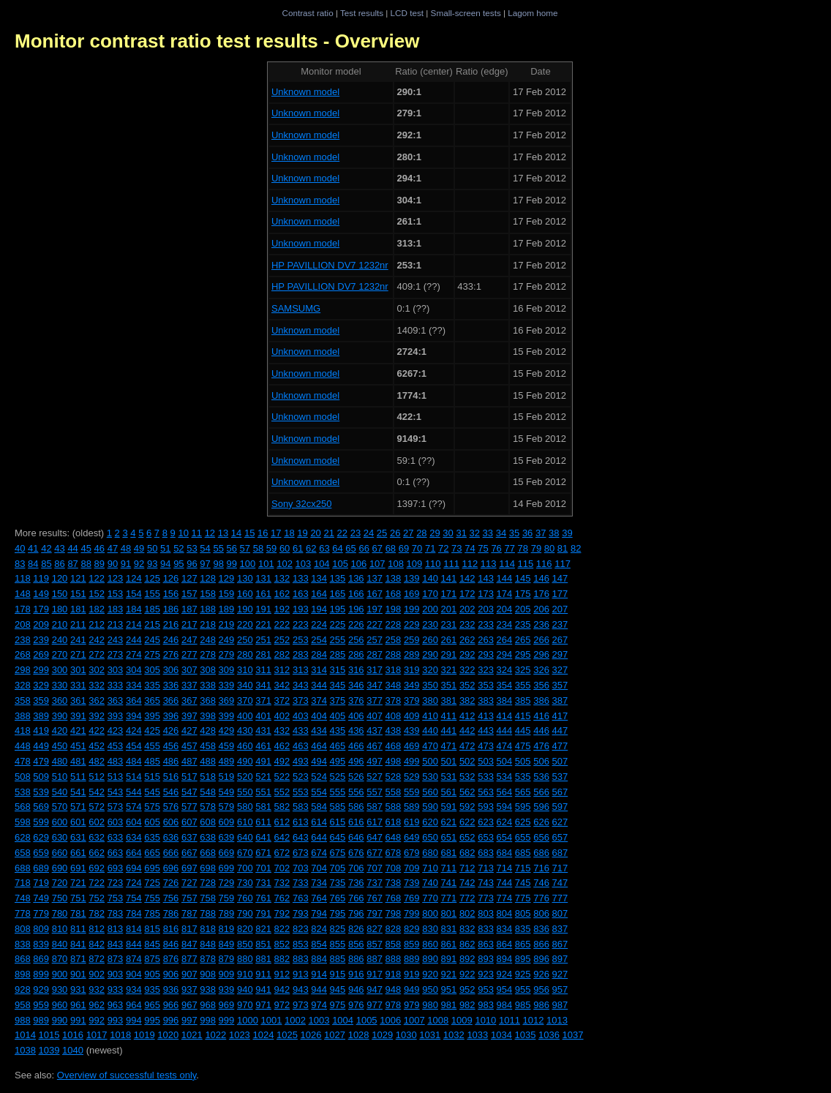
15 (249, 532)
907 (189, 974)
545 (152, 791)
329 (41, 685)
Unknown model (305, 91)
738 (394, 882)
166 (356, 593)
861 (449, 944)
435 (338, 730)
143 (486, 578)
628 (23, 837)
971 (263, 1004)
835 (523, 928)
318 (394, 669)
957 (560, 989)
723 (116, 882)
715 (523, 868)
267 (560, 639)
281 (263, 654)
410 (430, 715)
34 (501, 532)
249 (227, 639)
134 (319, 578)
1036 (549, 1034)
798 (394, 913)
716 (541, 868)
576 (171, 806)
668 (208, 852)
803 (486, 913)
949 (412, 989)
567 (560, 791)
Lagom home (532, 13)
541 (78, 791)
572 (97, 806)
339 (227, 685)
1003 (319, 1020)
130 (245, 578)
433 (301, 730)
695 (152, 868)
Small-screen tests (466, 13)
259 (412, 639)
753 (116, 898)
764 (319, 898)
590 (430, 806)
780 (60, 913)
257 (374, 639)
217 (189, 624)
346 (356, 685)
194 (319, 609)
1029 (382, 1034)
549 (227, 791)
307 (189, 669)
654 (505, 837)
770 (430, 898)
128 (208, 578)
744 (505, 882)
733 (301, 882)
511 (78, 776)
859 (412, 944)
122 (97, 578)
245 (152, 639)
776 (541, 898)
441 (449, 730)
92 (139, 563)
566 (541, 791)
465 (338, 745)
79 (536, 548)
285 (338, 654)
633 (116, 837)
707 (374, 868)
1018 (120, 1034)
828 (394, 928)
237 (560, 624)
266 (541, 639)
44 (72, 548)
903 (116, 974)
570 (60, 806)
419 (41, 730)
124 (134, 578)
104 (322, 563)
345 (338, 685)
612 (282, 821)
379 (412, 700)
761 (263, 898)
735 (338, 882)
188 (208, 609)
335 (152, 685)
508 (23, 776)
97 (205, 563)
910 (245, 974)
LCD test (407, 13)
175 (523, 593)
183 (116, 609)
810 (60, 928)
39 (567, 532)
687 (560, 852)
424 (134, 730)
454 (134, 745)
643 (301, 837)
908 (208, 974)
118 (23, 578)
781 (78, 913)
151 (78, 593)
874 (134, 958)
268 (23, 654)
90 (113, 563)
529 (412, 776)
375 (338, 700)
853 (301, 944)
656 (541, 837)
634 (134, 837)
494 (319, 761)
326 (541, 669)
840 (60, 944)
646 (356, 837)
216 (171, 624)
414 (505, 715)
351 (449, 685)
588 (394, 806)
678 (394, 852)
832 (467, 928)
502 (467, 761)
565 (523, 791)
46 (99, 548)
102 (285, 563)
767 (374, 898)
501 (449, 761)
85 (46, 563)
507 (560, 761)
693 (116, 868)
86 (59, 563)
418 (23, 730)
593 (486, 806)
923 (486, 974)
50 (152, 548)
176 (541, 593)
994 (134, 1020)
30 (448, 532)
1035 (524, 1034)
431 (263, 730)
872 (97, 958)
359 (41, 700)
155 (152, 593)
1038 (25, 1050)
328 (23, 685)
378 (394, 700)
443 (486, 730)
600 (60, 821)
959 (41, 1004)
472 (467, 745)
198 (394, 609)
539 (41, 791)
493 (301, 761)
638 (208, 837)
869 (41, 958)
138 (394, 578)
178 (23, 609)
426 (171, 730)
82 (576, 548)
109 (415, 563)
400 (245, 715)
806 (541, 913)
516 (171, 776)
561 (449, 791)
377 (374, 700)
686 (541, 852)
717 (560, 868)
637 (189, 837)
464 (319, 745)
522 (282, 776)
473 (486, 745)
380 (430, 700)
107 (377, 563)
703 (301, 868)
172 (467, 593)
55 (218, 548)
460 (245, 745)
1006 (390, 1020)
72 (443, 548)
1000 (247, 1020)
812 (97, 928)
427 (189, 730)
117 (562, 563)
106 (359, 563)
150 (60, 593)
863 (486, 944)
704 (319, 868)
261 (449, 639)
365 (152, 700)
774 (505, 898)
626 (541, 821)
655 (523, 837)
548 (208, 791)
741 (449, 882)
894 (505, 958)
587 (374, 806)
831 (449, 928)
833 (486, 928)
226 (356, 624)
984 (505, 1004)
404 (319, 715)
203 (486, 609)
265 (523, 639)
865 (523, 944)
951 (449, 989)
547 (189, 791)
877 (189, 958)
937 (189, 989)
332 (97, 685)
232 (467, 624)
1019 (144, 1034)
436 (356, 730)
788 (208, 913)
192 (282, 609)
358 (23, 700)
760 (245, 898)
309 (227, 669)
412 (467, 715)
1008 (437, 1020)
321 (449, 669)
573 (116, 806)
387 (560, 700)
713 (486, 868)
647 (374, 837)
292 (467, 654)
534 (505, 776)
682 (467, 852)
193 (301, 609)
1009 (462, 1020)
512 (97, 776)
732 (282, 882)
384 (505, 700)
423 (116, 730)
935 (152, 989)
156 (171, 593)
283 (301, 654)
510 (60, 776)
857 (374, 944)
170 (430, 593)
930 (60, 989)
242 (97, 639)
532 (467, 776)
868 (23, 958)
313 (301, 669)
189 (227, 609)
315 (338, 669)
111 (451, 563)
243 (116, 639)
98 (218, 563)
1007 (414, 1020)
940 (245, 989)
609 (227, 821)
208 (23, 624)
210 (60, 624)
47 (113, 548)
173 (486, 593)
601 (78, 821)
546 (171, 791)
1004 (342, 1020)
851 (263, 944)
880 (245, 958)
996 (171, 1020)
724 (134, 882)
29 (434, 532)
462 (282, 745)
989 (41, 1020)
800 (430, 913)
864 (505, 944)
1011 (509, 1020)
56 (232, 548)
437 (374, 730)
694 (134, 868)
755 (152, 898)
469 (412, 745)
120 (60, 578)
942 (282, 989)
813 (116, 928)
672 (282, 852)
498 (394, 761)
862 (467, 944)
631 (78, 837)
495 (338, 761)
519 (227, 776)
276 (171, 654)
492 (282, 761)
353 (486, 685)
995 (152, 1020)
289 (412, 654)
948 (394, 989)
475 (523, 745)
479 (41, 761)
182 (97, 609)
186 (171, 609)
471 (449, 745)
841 (78, 944)
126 (171, 578)
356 (541, 685)
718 (23, 882)
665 (152, 852)
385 (523, 700)
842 (97, 944)
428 (208, 730)
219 (227, 624)
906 (171, 974)
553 (301, 791)
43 (59, 548)
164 (319, 593)
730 (245, 882)
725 (152, 882)
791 (263, 913)
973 (301, 1004)
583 (301, 806)
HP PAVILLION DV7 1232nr (329, 265)
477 (560, 745)
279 (227, 654)
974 (319, 1004)
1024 (263, 1034)
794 (319, 913)
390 (60, 715)
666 (171, 852)
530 (430, 776)
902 (97, 974)
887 (374, 958)
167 (374, 593)
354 (505, 685)
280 (245, 654)
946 (356, 989)
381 (449, 700)
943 (301, 989)
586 (356, 806)
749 (41, 898)
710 (430, 868)
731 (263, 882)
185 (152, 609)
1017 (97, 1034)
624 (505, 821)
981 (449, 1004)
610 (245, 821)
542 (97, 791)
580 (245, 806)
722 (97, 882)
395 (152, 715)
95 (178, 563)
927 (560, 974)
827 (374, 928)
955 (523, 989)
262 (467, 639)
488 (208, 761)
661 (78, 852)
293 (486, 654)
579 (227, 806)
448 (23, 745)
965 (152, 1004)
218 (208, 624)
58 (258, 548)
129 (227, 578)
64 (337, 548)
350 (430, 685)
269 (41, 654)
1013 (557, 1020)
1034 (501, 1034)
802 (467, 913)
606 (171, 821)
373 (301, 700)
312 (282, 669)
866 (541, 944)
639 (227, 837)
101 (266, 563)
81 (562, 548)
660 (60, 852)
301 (78, 669)
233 (486, 624)
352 (467, 685)
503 (486, 761)
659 (41, 852)
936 (171, 989)
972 (282, 1004)
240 (60, 639)
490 (245, 761)
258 (394, 639)
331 (78, 685)
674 (319, 852)
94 (165, 563)
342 (282, 685)
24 (369, 532)
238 (23, 639)
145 (523, 578)
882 (282, 958)
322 (467, 669)
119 (41, 578)
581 (263, 806)
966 (171, 1004)
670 (245, 852)
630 (60, 837)
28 (421, 532)
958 (23, 1004)
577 (189, 806)
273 (116, 654)
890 (430, 958)
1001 (271, 1020)
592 (467, 806)
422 (97, 730)
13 (223, 532)
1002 (295, 1020)
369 (227, 700)
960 (60, 1004)
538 (23, 791)
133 (301, 578)
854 (319, 944)
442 (467, 730)
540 (60, 791)
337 (189, 685)
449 (41, 745)
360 (60, 700)
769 (412, 898)
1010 (485, 1020)
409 (412, 715)
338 (208, 685)
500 (430, 761)
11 (197, 532)
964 (134, 1004)
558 (394, 791)
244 (134, 639)
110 (433, 563)
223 (301, 624)
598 (23, 821)
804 (505, 913)
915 (338, 974)
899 (41, 974)
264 (505, 639)
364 (134, 700)
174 (505, 593)
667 (189, 852)
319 (412, 669)
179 (41, 609)
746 (541, 882)
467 (374, 745)
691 (78, 868)
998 (208, 1020)
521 (263, 776)
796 (356, 913)
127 (189, 578)
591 (449, 806)
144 (505, 578)
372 (282, 700)
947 (374, 989)
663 (116, 852)
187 (189, 609)
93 (152, 563)
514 (134, 776)
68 (391, 548)
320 (430, 669)
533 (486, 776)
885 (338, 958)
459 (227, 745)
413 (486, 715)
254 (319, 639)
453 (116, 745)
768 (394, 898)
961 (78, 1004)
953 (486, 989)
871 (78, 958)
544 (134, 791)
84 (33, 563)
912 (282, 974)
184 (134, 609)
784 (134, 913)
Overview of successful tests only (127, 1075)
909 (227, 974)
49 (139, 548)
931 (78, 989)
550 (245, 791)
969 (227, 1004)
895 (523, 958)
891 (449, 958)
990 (60, 1020)
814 (134, 928)
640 (245, 837)
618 (394, 821)
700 (245, 868)
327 (560, 669)
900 (60, 974)
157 (189, 593)
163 (301, 593)
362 (97, 700)
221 (263, 624)
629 (41, 837)
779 (41, 913)
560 (430, 791)
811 (78, 928)
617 (374, 821)
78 (523, 548)
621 (449, 821)
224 (319, 624)
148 (23, 593)
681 (449, 852)
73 (456, 548)
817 (189, 928)
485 (152, 761)
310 (245, 669)
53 (192, 548)
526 (356, 776)
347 (374, 685)
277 (189, 654)
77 (509, 548)
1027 (334, 1034)
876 (171, 958)
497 (374, 761)
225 (338, 624)
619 (412, 821)
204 (505, 609)
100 (248, 563)
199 (412, 609)
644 (319, 837)
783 (116, 913)
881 (263, 958)
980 (430, 1004)
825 (338, 928)
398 (208, 715)
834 (505, 928)
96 (192, 563)
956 (541, 989)
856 (356, 944)
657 (560, 837)
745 (523, 882)
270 (60, 654)
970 (245, 1004)
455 (152, 745)
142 (467, 578)
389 (41, 715)
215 (152, 624)
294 (505, 654)
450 (60, 745)
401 (263, 715)
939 (227, 989)
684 (505, 852)
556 (356, 791)
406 (356, 715)
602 (97, 821)
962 (97, 1004)
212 (97, 624)
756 (171, 898)
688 (23, 868)
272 (97, 654)
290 (430, 654)
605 (152, 821)
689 (41, 868)
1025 (287, 1034)
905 (152, 974)
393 (116, 715)
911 (263, 974)
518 (208, 776)
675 (338, 852)
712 (467, 868)
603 (116, 821)
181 (78, 609)
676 (356, 852)
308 (208, 669)
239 (41, 639)
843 (116, 944)
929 (41, 989)
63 (324, 548)
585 (338, 806)
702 (282, 868)
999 (227, 1020)
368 (208, 700)
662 (97, 852)
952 (467, 989)
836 (541, 928)
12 (210, 532)
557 (374, 791)
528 (394, 776)
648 (394, 837)
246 (171, 639)
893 (486, 958)
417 (560, 715)
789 (227, 913)
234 (505, 624)
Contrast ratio (307, 13)
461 (263, 745)
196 (356, 609)
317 (374, 669)
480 (60, 761)
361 (78, 700)
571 (78, 806)
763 (301, 898)
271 (78, 654)
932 (97, 989)
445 (523, 730)
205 (523, 609)
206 (541, 609)
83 (20, 563)
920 (430, 974)
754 (134, 898)
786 (171, 913)
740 (430, 882)
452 (97, 745)
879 (227, 958)
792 (282, 913)
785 (152, 913)
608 (208, 821)
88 (85, 563)
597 (560, 806)
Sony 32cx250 (301, 503)
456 (171, 745)
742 (467, 882)
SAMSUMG (295, 308)
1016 (72, 1034)
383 (486, 700)
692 (97, 868)
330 (60, 685)
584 (319, 806)
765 (338, 898)
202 (467, 609)
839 (41, 944)
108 (396, 563)
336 (171, 685)
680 (430, 852)
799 (412, 913)
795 (338, 913)
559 (412, 791)
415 (523, 715)
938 (208, 989)
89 (99, 563)
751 (78, 898)
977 (374, 1004)
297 (560, 654)
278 (208, 654)
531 (449, 776)
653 (486, 837)
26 (395, 532)
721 (78, 882)
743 (486, 882)
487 (189, 761)
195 (338, 609)
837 (560, 928)
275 (152, 654)
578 (208, 806)
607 (189, 821)
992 (97, 1020)
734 (319, 882)
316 (356, 669)
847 (189, 944)
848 (208, 944)
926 (541, 974)
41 (33, 548)
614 (319, 821)
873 (116, 958)
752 (97, 898)
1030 (406, 1034)
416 (541, 715)
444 (505, 730)
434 (319, 730)
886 (356, 958)
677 (374, 852)
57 (245, 548)
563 (486, 791)
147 (560, 578)
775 (523, 898)
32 (475, 532)
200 (430, 609)
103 (304, 563)
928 (23, 989)
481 (78, 761)
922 (467, 974)
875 (152, 958)
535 (523, 776)
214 (134, 624)
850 (245, 944)
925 (523, 974)
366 (171, 700)
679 (412, 852)
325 (523, 669)
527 (374, 776)
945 (338, 989)
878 (208, 958)
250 (245, 639)
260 (430, 639)
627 (560, 821)
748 (23, 898)
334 (134, 685)
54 (205, 548)
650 (430, 837)
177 (560, 593)
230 (430, 624)
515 (152, 776)
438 (394, 730)
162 (282, 593)
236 (541, 624)
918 (394, 974)
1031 (429, 1034)
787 (189, 913)
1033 (477, 1034)
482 (97, 761)
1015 (49, 1034)
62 (311, 548)
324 (505, 669)
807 (560, 913)
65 (350, 548)
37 (540, 532)
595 (523, 806)
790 (245, 913)
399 (227, 715)
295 (523, 654)
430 (245, 730)
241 (78, 639)
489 (227, 761)
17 (276, 532)
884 (319, 958)
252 (282, 639)
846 (171, 944)
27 (408, 532)
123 (116, 578)
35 (514, 532)
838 (23, 944)
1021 (192, 1034)
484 (134, 761)
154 (134, 593)
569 (41, 806)
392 (97, 715)
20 (315, 532)
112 (470, 563)
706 (356, 868)
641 (263, 837)
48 (126, 548)
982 (467, 1004)
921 (449, 974)
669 (227, 852)
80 (549, 548)
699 (227, 868)
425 (152, 730)
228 (394, 624)
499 (412, 761)
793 (301, 913)
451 (78, 745)
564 (505, 791)
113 (489, 563)
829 (412, 928)
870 (60, 958)
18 (289, 532)
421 (78, 730)
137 (374, 578)
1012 (533, 1020)
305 (152, 669)
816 (171, 928)
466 (356, 745)
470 (430, 745)
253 (301, 639)
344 (319, 685)
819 (227, 928)
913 (301, 974)
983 (486, 1004)
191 (263, 609)
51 (165, 548)
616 (356, 821)
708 (394, 868)
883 (301, 958)
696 (171, 868)
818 (208, 928)
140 (430, 578)
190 (245, 609)
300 (60, 669)
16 (262, 532)
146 (541, 578)
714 (505, 868)
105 (340, 563)
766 (356, 898)
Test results (361, 13)
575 (152, 806)
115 (526, 563)
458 (208, 745)
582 (282, 806)
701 (263, 868)
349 (412, 685)
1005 (366, 1020)
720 (60, 882)
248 (208, 639)
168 (394, 593)
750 (60, 898)
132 (282, 578)
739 (412, 882)
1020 (167, 1034)
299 (41, 669)
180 (60, 609)
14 (236, 532)
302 (97, 669)
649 (412, 837)
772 (467, 898)
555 (338, 791)
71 (430, 548)
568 (23, 806)
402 (282, 715)
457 (189, 745)
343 (301, 685)
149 (41, 593)
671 (263, 852)
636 (171, 837)
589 (412, 806)
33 (488, 532)
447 (560, 730)
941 (263, 989)
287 (374, 654)
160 (245, 593)
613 (301, 821)
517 (189, 776)
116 (544, 563)
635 (152, 837)
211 (78, 624)
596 (541, 806)
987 (560, 1004)
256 (356, 639)
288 (394, 654)
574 (134, 806)
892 (467, 958)
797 (374, 913)
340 (245, 685)
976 (356, 1004)
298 (23, 669)
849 (227, 944)
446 (541, 730)
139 (412, 578)
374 (319, 700)
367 (189, 700)
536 (541, 776)
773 (486, 898)
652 (467, 837)
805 (523, 913)
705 (338, 868)
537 (560, 776)
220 (245, 624)
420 (60, 730)
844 (134, 944)
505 (523, 761)
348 (394, 685)
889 (412, 958)
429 (227, 730)
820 (245, 928)
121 (78, 578)
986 (541, 1004)
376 (356, 700)
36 (527, 532)
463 (301, 745)
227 (374, 624)
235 (523, 624)
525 (338, 776)
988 (23, 1020)
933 (116, 989)
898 (23, 974)
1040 (72, 1050)
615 (338, 821)
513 (116, 776)
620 (430, 821)
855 (338, 944)
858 (394, 944)
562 (467, 791)
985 (523, 1004)
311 (263, 669)
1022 (215, 1034)
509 (41, 776)
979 (412, 1004)
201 (449, 609)
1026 (311, 1034)
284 (319, 654)
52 (178, 548)
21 (328, 532)
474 (505, 745)
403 (301, 715)
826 (356, 928)
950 (430, 989)
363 (116, 700)
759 (227, 898)
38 (554, 532)
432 (282, 730)
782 (97, 913)
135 (338, 578)
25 (382, 532)
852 (282, 944)
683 (486, 852)
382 (467, 700)
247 (189, 639)
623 (486, 821)
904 (134, 974)
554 (319, 791)
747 (560, 882)
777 (560, 898)
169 (412, 593)
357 (560, 685)
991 (78, 1020)
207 (560, 609)
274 (134, 654)
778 (23, 913)
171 (449, 593)
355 (523, 685)
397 (189, 715)
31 (461, 532)
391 (78, 715)
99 (232, 563)
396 (171, 715)
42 (46, 548)
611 (263, 821)
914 (319, 974)
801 (449, 913)
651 (449, 837)
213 (116, 624)
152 (97, 593)
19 (302, 532)
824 (319, 928)
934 (134, 989)
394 (134, 715)
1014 (25, 1034)
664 (134, 852)
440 (430, 730)
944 (319, 989)
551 (263, 791)
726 (171, 882)
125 (152, 578)
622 (467, 821)
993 (116, 1020)
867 (560, 944)
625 (523, 821)
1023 (239, 1034)
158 (208, 593)
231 (449, 624)
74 (470, 548)
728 (208, 882)
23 (355, 532)
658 (23, 852)
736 (356, 882)
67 (377, 548)
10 (183, 532)
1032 (454, 1034)
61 (298, 548)
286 (356, 654)
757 (189, 898)
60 (284, 548)
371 (263, 700)
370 (245, 700)
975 (338, 1004)
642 (282, 837)
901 (78, 974)
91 (126, 563)
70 (417, 548)
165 (338, 593)
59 (271, 548)
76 (496, 548)
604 (134, 821)
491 (263, 761)
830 (430, 928)
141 (449, 578)
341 (263, 685)
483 (116, 761)
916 (356, 974)
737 (374, 882)
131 (263, 578)
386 (541, 700)
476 (541, 745)
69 (404, 548)
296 (541, 654)
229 (412, 624)
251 (263, 639)
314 (319, 669)
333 (116, 685)
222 (282, 624)
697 (189, 868)
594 (505, 806)
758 (208, 898)
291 (449, 654)
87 (72, 563)
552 (282, 791)
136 (356, 578)
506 (541, 761)
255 (338, 639)
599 (41, 821)
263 (486, 639)
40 (20, 548)
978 (394, 1004)
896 (541, 958)
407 (374, 715)
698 (208, 868)
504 (505, 761)
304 (134, 669)
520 (245, 776)
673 (301, 852)
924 (505, 974)
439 (412, 730)
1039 (49, 1050)
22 (342, 532)
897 (560, 958)
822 (282, 928)
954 (505, 989)
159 (227, 593)
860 (430, 944)
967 (189, 1004)
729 (227, 882)
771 (449, 898)
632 (97, 837)
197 (374, 609)
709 (412, 868)
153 (116, 593)
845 (152, 944)
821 (263, 928)
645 (338, 837)
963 (116, 1004)
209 (41, 624)
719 (41, 882)
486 (171, 761)
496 (356, 761)
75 (483, 548)
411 (449, 715)
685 (523, 852)
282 (282, 654)
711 (449, 868)
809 (41, 928)
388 (23, 715)
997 (189, 1020)
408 (394, 715)
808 (23, 928)
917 (374, 974)
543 (116, 791)
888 (394, 958)
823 (301, 928)
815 (152, 928)
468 (394, 745)
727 (189, 882)
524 (319, 776)
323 (486, 669)
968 (208, 1004)
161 (263, 593)
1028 (358, 1034)
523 (301, 776)
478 (23, 761)
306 (171, 669)
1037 (573, 1034)
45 (85, 548)
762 (282, 898)
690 (60, 868)
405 (338, 715)
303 (116, 669)
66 (363, 548)
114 (507, 563)
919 (412, 974)
